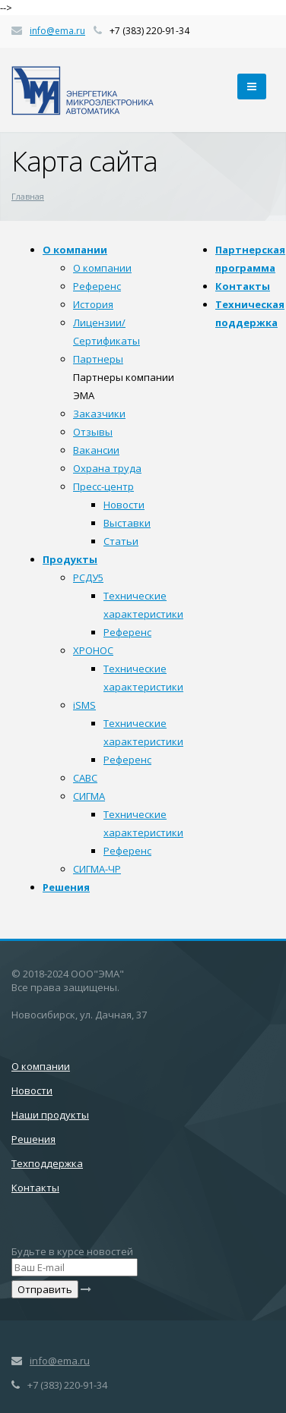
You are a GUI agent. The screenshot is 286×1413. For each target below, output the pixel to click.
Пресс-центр (103, 486)
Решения (66, 887)
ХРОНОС (93, 650)
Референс (97, 286)
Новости (124, 504)
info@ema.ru (57, 30)
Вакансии (96, 450)
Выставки (127, 523)
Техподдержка (47, 1163)
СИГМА (89, 796)
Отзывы (93, 432)
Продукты (70, 559)
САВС (85, 778)
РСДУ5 (88, 577)
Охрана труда (107, 468)
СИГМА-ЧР (97, 869)
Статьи (120, 541)
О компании (75, 249)
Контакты (242, 286)
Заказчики (99, 413)
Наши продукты (50, 1115)
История (93, 304)
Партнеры (98, 359)
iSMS (84, 705)
